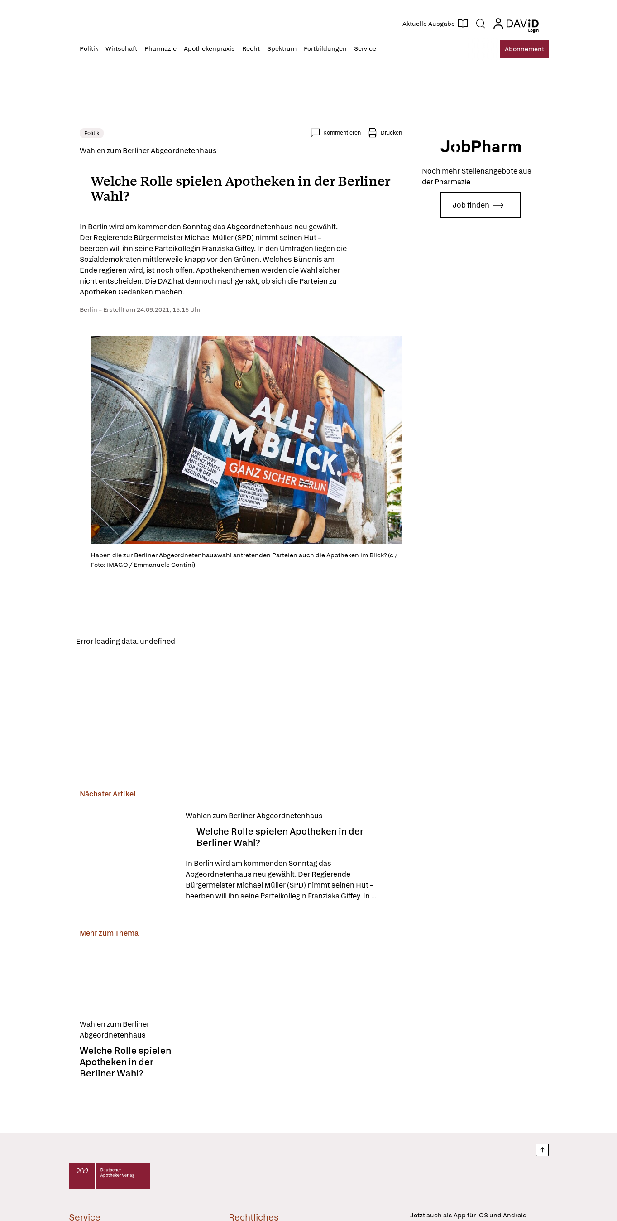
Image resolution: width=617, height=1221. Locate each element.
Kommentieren (342, 132)
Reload (194, 642)
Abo (517, 49)
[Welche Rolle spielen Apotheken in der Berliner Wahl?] (127, 857)
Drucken (391, 132)
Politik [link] (91, 133)
